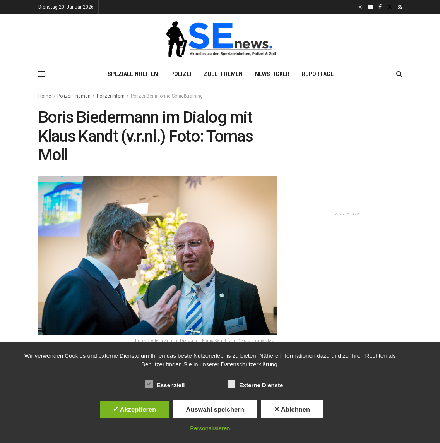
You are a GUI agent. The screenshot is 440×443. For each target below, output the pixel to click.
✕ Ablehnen (292, 409)
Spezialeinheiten (133, 74)
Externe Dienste (255, 383)
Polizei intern (111, 96)
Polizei (180, 74)
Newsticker (272, 74)
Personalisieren (210, 428)
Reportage (318, 74)
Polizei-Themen (74, 96)
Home (44, 96)
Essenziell (165, 383)
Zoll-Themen (223, 74)
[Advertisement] (352, 156)
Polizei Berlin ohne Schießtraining (167, 96)
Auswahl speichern (215, 409)
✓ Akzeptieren (134, 409)
